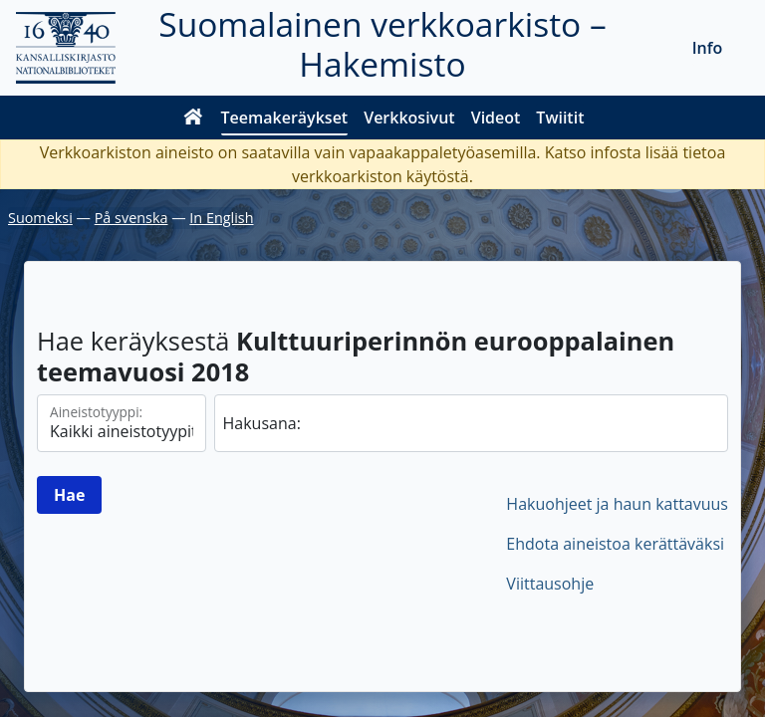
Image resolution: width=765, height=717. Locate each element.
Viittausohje (550, 584)
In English (221, 217)
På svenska (131, 217)
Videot (496, 117)
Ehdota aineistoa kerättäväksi (615, 544)
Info (707, 48)
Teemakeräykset (285, 117)
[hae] (471, 423)
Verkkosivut (409, 117)
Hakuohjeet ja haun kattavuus (617, 504)
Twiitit (560, 117)
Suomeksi (40, 217)
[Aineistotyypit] (121, 423)
